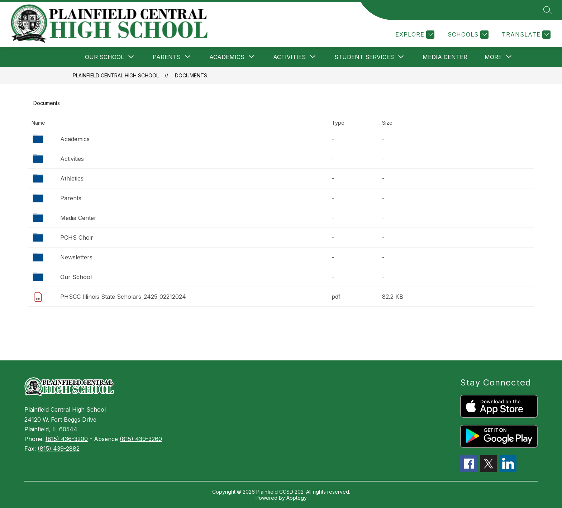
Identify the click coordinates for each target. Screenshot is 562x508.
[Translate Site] (525, 34)
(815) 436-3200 (67, 438)
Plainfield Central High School (116, 75)
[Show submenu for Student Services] (364, 57)
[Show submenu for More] (493, 57)
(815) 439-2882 (59, 448)
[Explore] (414, 34)
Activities (72, 158)
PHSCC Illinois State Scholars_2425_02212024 (123, 296)
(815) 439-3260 (141, 438)
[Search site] (547, 10)
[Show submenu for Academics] (226, 57)
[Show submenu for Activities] (289, 57)
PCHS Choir (76, 237)
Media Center (445, 57)
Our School (76, 277)
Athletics (72, 178)
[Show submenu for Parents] (167, 57)
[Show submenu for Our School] (104, 57)
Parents (70, 198)
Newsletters (76, 257)
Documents (191, 75)
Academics (75, 139)
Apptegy (296, 498)
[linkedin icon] (508, 470)
